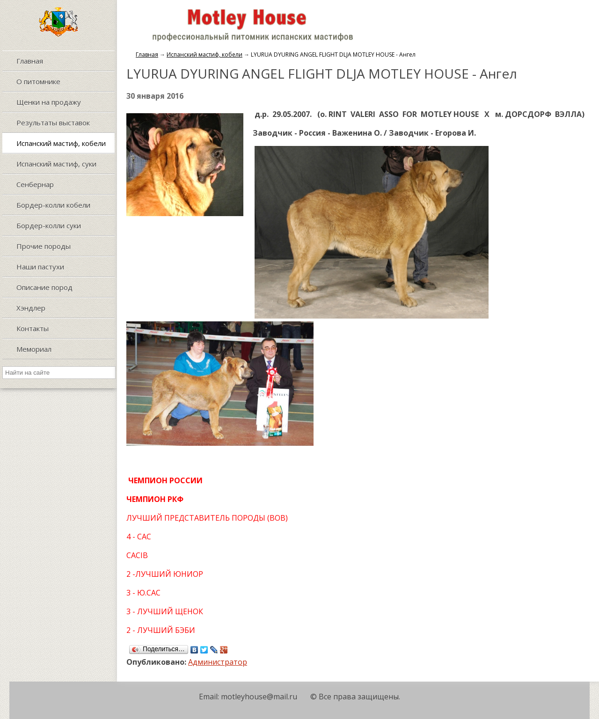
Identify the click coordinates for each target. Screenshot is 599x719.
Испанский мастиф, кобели (204, 54)
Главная (147, 54)
